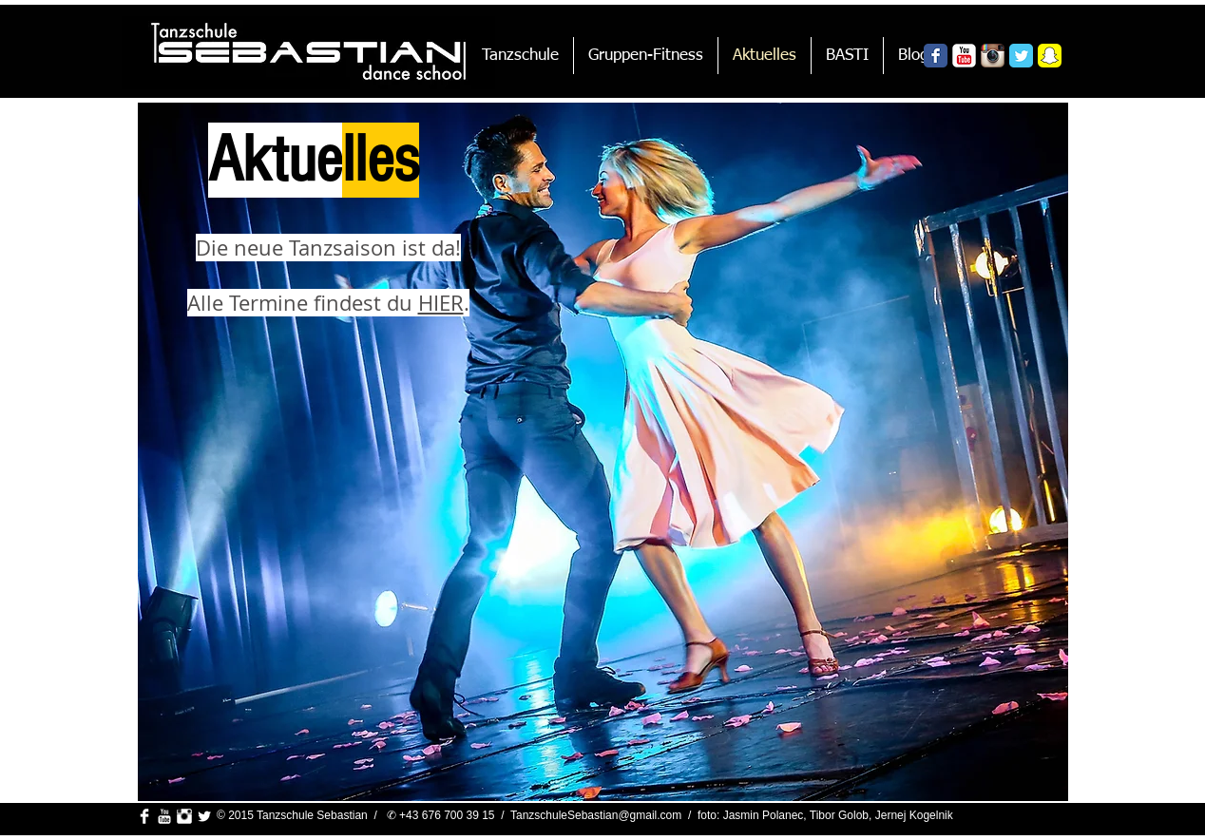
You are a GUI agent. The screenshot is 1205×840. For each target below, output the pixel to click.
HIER (441, 302)
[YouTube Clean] (164, 816)
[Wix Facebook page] (935, 55)
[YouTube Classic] (964, 55)
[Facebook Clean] (144, 816)
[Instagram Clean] (184, 816)
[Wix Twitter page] (1021, 55)
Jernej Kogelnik (914, 815)
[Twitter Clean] (204, 816)
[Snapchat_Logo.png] (1050, 55)
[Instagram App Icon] (992, 55)
